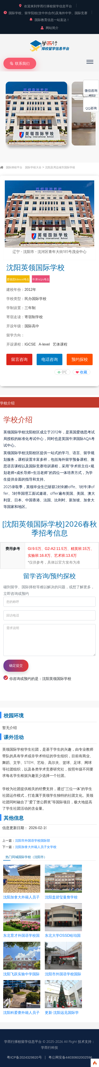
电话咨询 (49, 359)
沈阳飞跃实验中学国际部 (21, 974)
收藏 (83, 372)
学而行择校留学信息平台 (23, 1041)
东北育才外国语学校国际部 (21, 936)
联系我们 (20, 63)
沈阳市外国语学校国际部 (32, 840)
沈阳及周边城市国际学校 (60, 167)
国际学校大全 (33, 167)
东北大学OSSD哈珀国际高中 (63, 936)
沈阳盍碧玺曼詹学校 (61, 897)
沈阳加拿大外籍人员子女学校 (35, 847)
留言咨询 (19, 359)
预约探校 (79, 359)
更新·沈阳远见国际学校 (62, 1013)
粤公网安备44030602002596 (70, 1057)
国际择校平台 (14, 167)
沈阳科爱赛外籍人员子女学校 (21, 1013)
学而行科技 (49, 1047)
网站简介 (49, 28)
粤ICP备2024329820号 (24, 1057)
